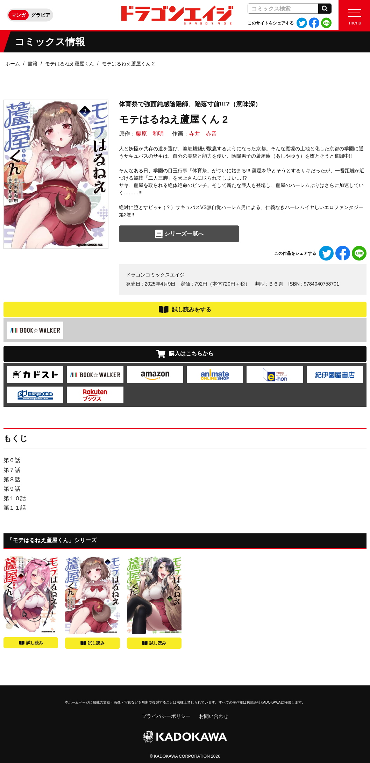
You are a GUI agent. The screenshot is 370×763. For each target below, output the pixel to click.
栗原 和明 (150, 134)
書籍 (32, 63)
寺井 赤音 (203, 134)
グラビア (40, 15)
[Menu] (354, 15)
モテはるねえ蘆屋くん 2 (128, 63)
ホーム (12, 63)
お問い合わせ (213, 716)
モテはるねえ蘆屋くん (69, 63)
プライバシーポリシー (166, 716)
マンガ (18, 15)
